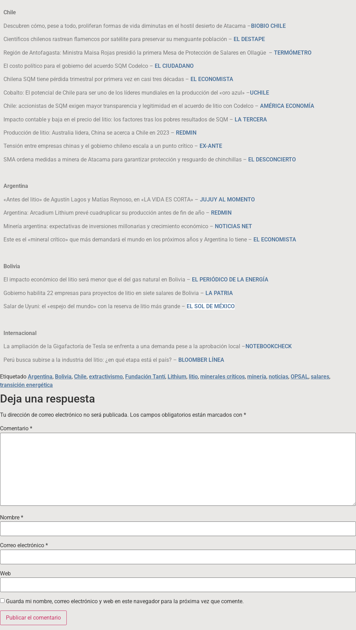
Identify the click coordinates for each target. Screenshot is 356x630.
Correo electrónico (24, 545)
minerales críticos (222, 376)
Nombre (11, 517)
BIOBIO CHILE (268, 26)
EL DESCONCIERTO (272, 159)
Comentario (16, 428)
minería (256, 376)
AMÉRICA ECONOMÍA (287, 106)
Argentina (40, 376)
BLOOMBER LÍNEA (201, 360)
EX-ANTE (211, 146)
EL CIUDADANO (174, 66)
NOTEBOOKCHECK (268, 346)
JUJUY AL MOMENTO (227, 199)
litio (193, 376)
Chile (80, 376)
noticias (278, 376)
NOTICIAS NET (233, 226)
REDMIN (186, 132)
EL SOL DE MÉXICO (211, 306)
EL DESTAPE (249, 39)
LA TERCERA (251, 119)
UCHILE (259, 92)
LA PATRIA (219, 293)
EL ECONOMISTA (212, 79)
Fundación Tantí (145, 376)
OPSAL (299, 376)
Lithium (177, 376)
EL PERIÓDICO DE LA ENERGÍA (230, 279)
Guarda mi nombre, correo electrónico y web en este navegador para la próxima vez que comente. (125, 601)
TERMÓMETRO (293, 52)
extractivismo (106, 376)
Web (5, 573)
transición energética (26, 385)
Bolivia (63, 376)
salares (320, 376)
